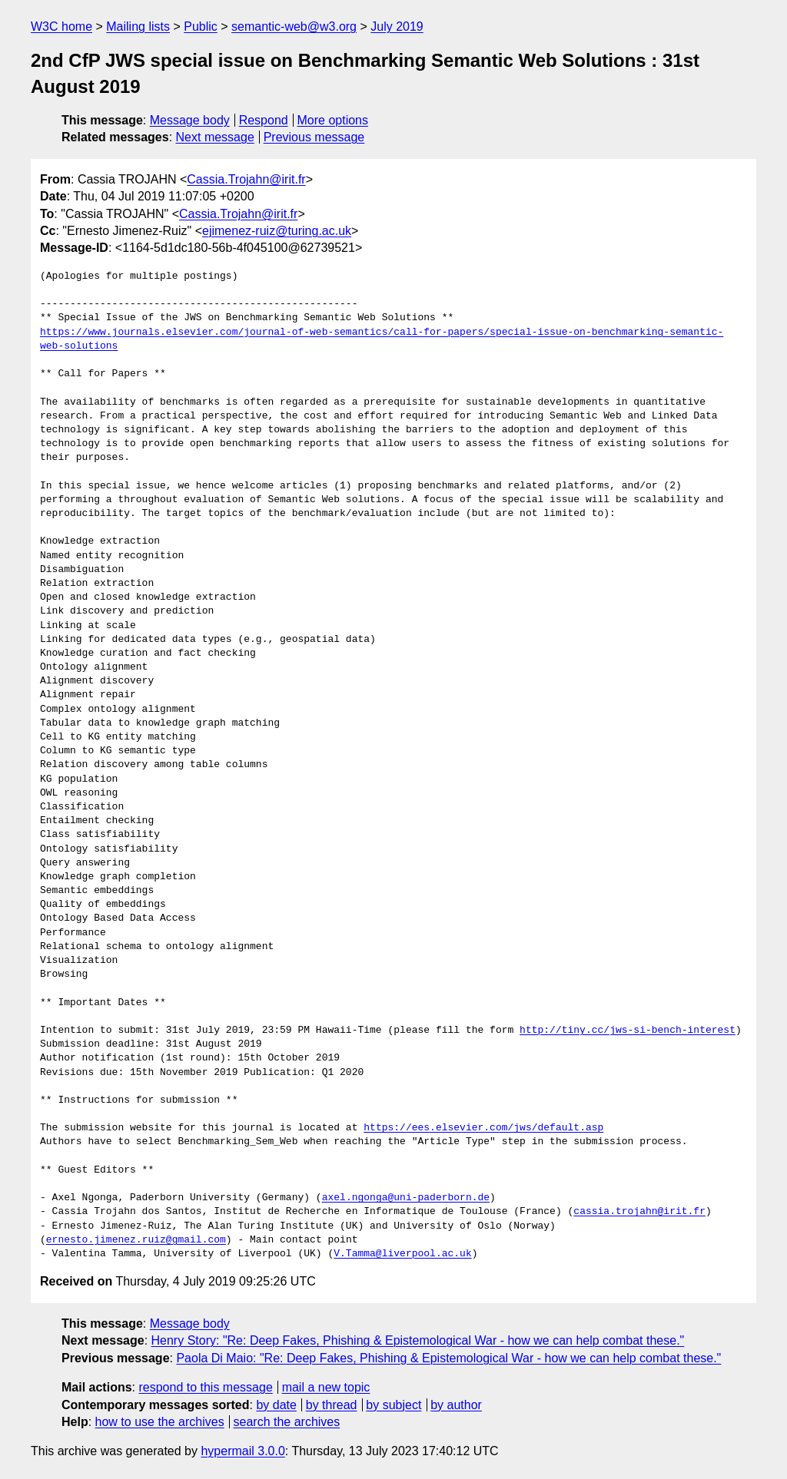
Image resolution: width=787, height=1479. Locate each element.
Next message (215, 137)
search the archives (287, 1421)
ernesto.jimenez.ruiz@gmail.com (136, 1240)
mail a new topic (326, 1387)
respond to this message (205, 1387)
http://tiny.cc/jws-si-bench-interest (628, 1030)
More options (333, 120)
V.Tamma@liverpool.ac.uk (402, 1254)
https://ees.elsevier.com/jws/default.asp (483, 1128)
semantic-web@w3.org (294, 26)
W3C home (61, 26)
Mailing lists (138, 26)
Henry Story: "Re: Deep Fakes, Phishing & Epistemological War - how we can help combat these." (418, 1340)
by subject (393, 1404)
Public (201, 26)
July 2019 (396, 26)
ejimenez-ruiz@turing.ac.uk (276, 230)
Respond (263, 120)
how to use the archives (159, 1421)
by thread (331, 1404)
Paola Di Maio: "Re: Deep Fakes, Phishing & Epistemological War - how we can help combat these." (448, 1358)
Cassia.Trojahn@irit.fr (246, 179)
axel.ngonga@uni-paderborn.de (406, 1198)
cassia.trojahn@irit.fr (639, 1212)
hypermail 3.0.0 (242, 1450)
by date (276, 1404)
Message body (190, 120)
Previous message (314, 137)
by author (456, 1404)
